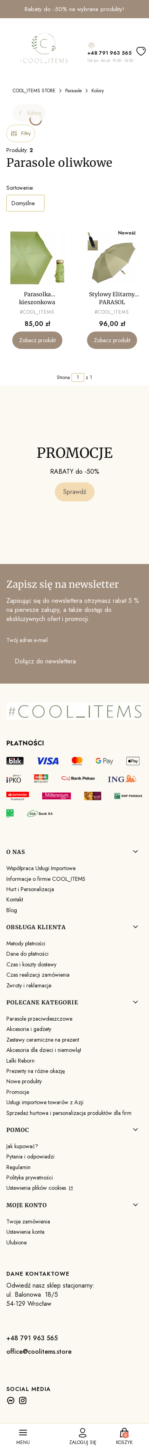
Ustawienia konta (25, 1232)
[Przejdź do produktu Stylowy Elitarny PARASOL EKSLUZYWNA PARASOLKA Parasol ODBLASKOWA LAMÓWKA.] (112, 258)
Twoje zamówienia (28, 1221)
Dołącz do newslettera (45, 661)
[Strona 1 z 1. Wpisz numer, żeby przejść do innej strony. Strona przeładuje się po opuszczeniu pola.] (78, 377)
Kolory (97, 90)
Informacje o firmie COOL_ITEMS (45, 879)
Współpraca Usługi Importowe (40, 868)
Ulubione (16, 1242)
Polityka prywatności (29, 1177)
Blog (11, 910)
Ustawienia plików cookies (37, 1188)
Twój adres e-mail (27, 640)
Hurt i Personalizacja (30, 889)
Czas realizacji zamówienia (38, 975)
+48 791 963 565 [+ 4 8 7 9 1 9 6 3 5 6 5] (109, 53)
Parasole (73, 90)
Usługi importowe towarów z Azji (44, 1102)
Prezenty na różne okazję (35, 1071)
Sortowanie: (20, 188)
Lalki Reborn (20, 1061)
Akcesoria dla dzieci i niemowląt (43, 1050)
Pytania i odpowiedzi (30, 1156)
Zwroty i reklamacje (28, 985)
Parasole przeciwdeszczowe (39, 1019)
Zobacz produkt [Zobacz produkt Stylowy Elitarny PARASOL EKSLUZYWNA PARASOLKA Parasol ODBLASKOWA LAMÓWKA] (111, 341)
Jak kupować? (22, 1146)
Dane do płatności (27, 954)
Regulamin (18, 1167)
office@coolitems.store (39, 1351)
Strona (63, 377)
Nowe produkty (24, 1081)
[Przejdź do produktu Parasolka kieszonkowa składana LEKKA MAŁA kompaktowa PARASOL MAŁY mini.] (37, 258)
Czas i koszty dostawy (31, 964)
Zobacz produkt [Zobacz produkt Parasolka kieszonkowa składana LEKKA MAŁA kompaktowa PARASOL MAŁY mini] (37, 341)
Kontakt (14, 899)
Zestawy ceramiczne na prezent (42, 1040)
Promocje (17, 1092)
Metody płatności (25, 943)
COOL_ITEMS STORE (34, 90)
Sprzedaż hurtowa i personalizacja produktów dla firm (69, 1113)
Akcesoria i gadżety (28, 1029)
